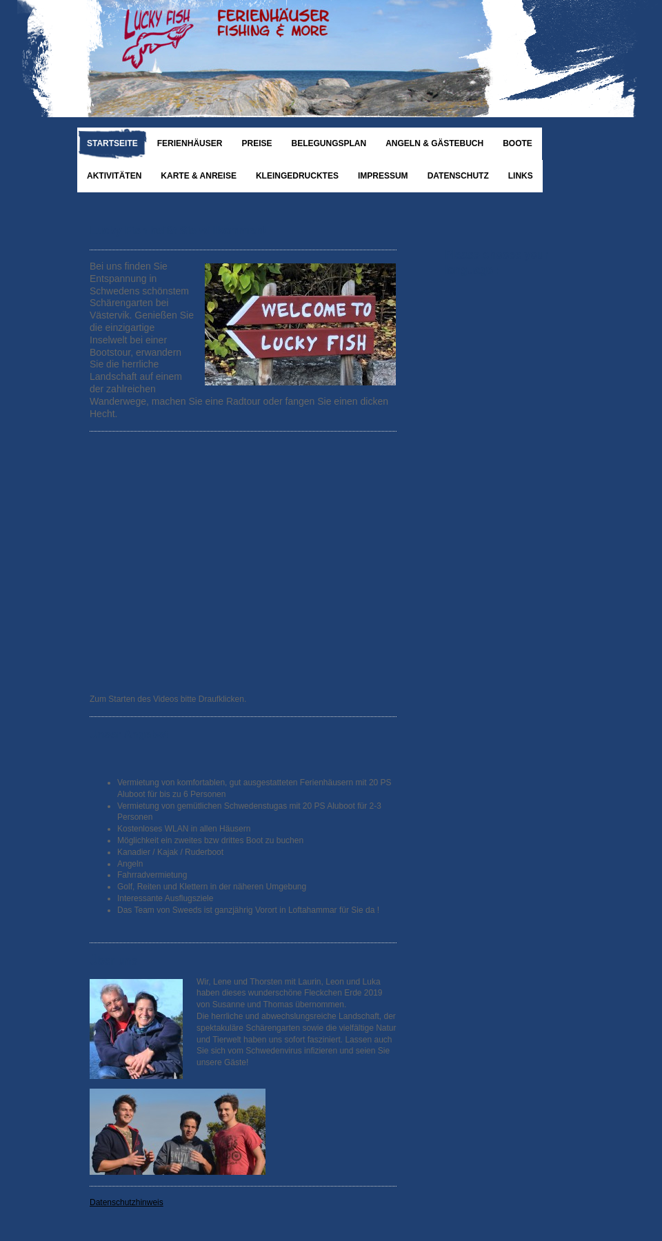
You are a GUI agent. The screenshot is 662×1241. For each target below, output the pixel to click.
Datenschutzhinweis (126, 1202)
